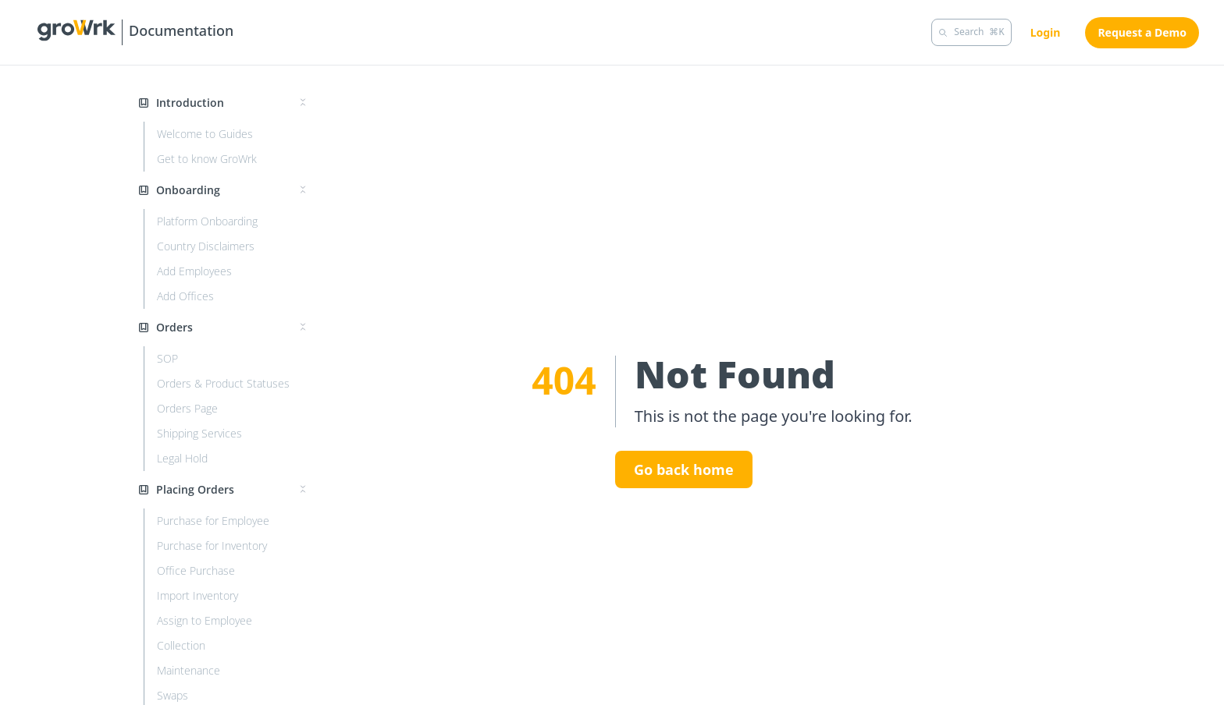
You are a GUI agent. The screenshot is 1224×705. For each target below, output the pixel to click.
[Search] (971, 32)
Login (1045, 32)
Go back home (684, 469)
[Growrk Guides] (135, 32)
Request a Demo (1142, 32)
